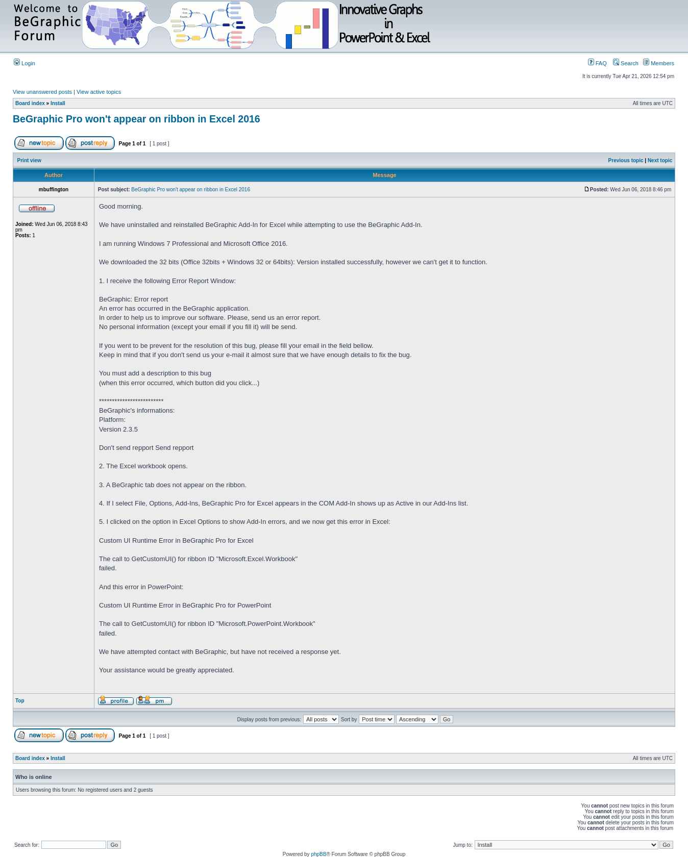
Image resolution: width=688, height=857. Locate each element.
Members (658, 63)
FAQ (597, 63)
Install (58, 103)
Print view (29, 160)
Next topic (660, 160)
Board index (30, 103)
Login (24, 63)
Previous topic (626, 160)
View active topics (99, 92)
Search (625, 63)
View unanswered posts (42, 92)
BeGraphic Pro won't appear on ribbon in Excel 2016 (136, 118)
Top (19, 700)
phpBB (318, 854)
